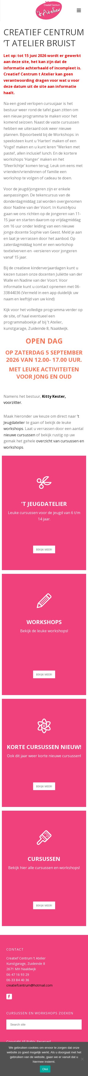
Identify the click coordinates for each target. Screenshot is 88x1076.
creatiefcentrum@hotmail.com (29, 985)
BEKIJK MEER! (44, 549)
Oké (45, 1069)
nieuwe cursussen (19, 434)
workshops (13, 428)
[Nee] (82, 1059)
